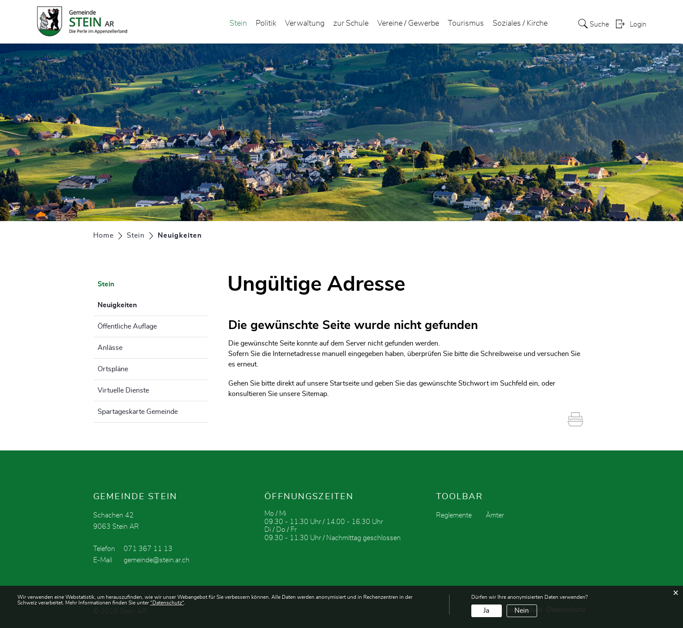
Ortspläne (113, 369)
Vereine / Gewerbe (408, 23)
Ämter (495, 515)
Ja (486, 610)
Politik (266, 23)
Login (638, 24)
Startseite (344, 383)
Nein (521, 610)
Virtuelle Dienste (123, 390)
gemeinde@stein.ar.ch (156, 560)
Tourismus (466, 23)
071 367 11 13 (148, 548)
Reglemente (454, 515)
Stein (238, 23)
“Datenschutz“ (167, 602)
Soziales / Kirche (520, 23)
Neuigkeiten (139, 304)
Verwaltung (305, 23)
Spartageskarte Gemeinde (138, 411)
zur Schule (351, 23)
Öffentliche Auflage (127, 326)
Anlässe (110, 347)
